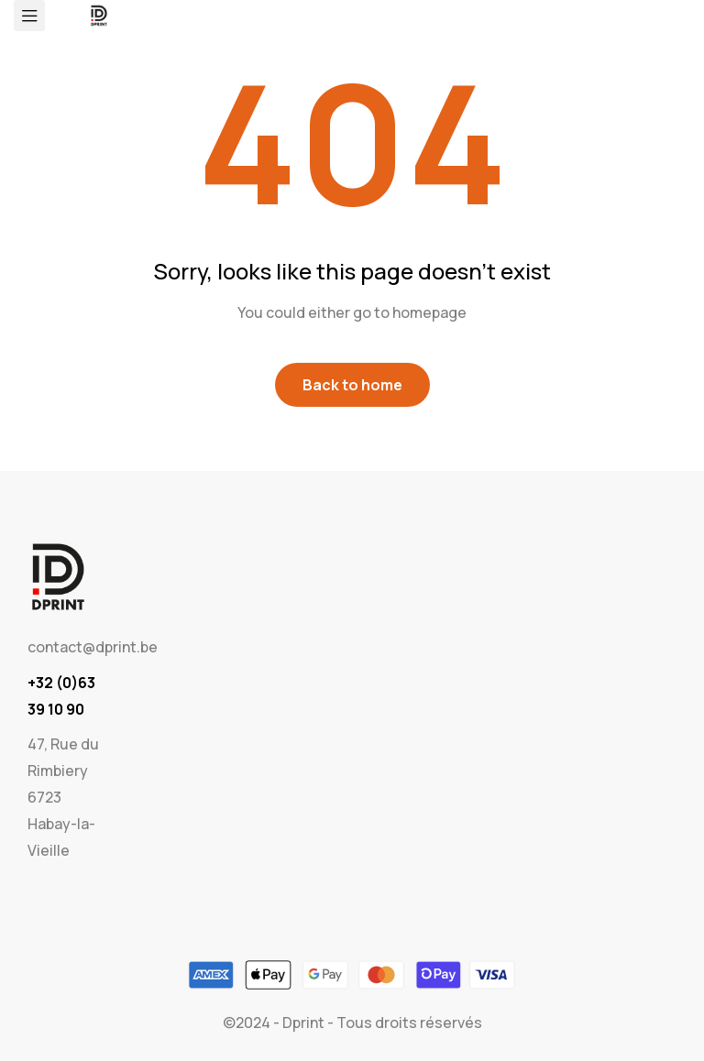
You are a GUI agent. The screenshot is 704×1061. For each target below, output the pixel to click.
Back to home (352, 385)
